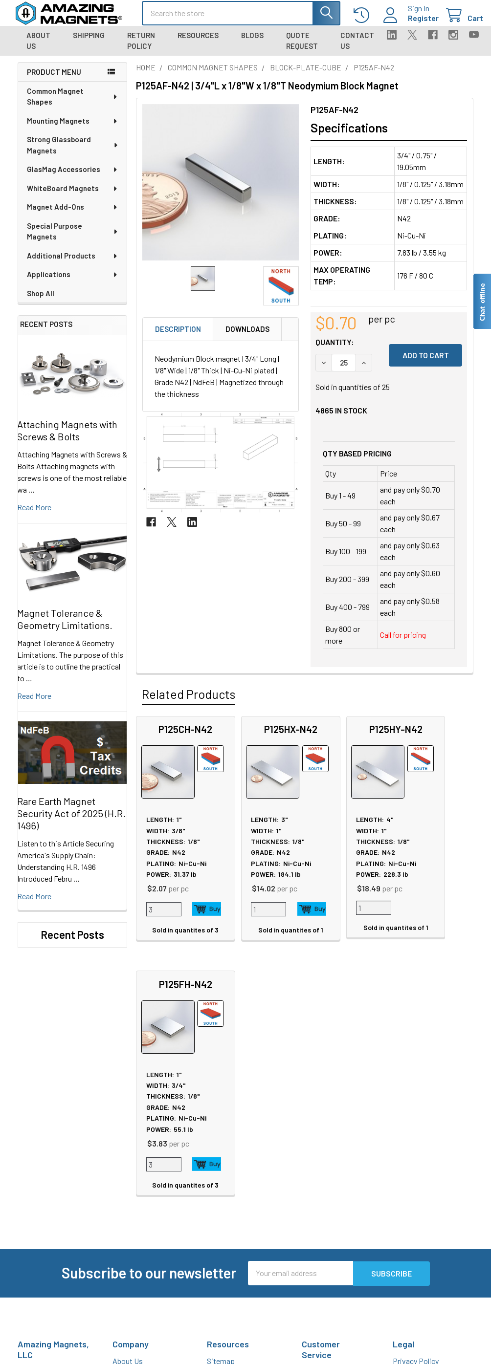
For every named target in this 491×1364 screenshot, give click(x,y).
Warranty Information (427, 1146)
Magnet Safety (230, 1135)
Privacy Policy (416, 1123)
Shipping (89, 42)
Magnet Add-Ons (72, 214)
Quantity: (334, 349)
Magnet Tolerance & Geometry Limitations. (64, 626)
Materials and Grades (145, 1262)
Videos (218, 1240)
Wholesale (413, 1211)
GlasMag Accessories (72, 177)
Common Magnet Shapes (72, 104)
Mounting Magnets (72, 128)
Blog (119, 1170)
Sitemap (221, 1123)
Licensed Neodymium (242, 1205)
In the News (131, 1146)
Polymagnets (134, 1297)
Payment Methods (422, 1182)
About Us (38, 48)
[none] (220, 190)
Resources (198, 42)
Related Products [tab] (188, 701)
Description (178, 336)
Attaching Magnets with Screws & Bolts (67, 438)
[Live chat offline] (481, 301)
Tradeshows (132, 1158)
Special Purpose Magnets (72, 239)
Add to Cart (197, 917)
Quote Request (302, 48)
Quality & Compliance (427, 1170)
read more (34, 514)
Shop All (40, 301)
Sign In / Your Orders (334, 1228)
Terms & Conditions (425, 1158)
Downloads (247, 336)
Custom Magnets (140, 1227)
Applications (72, 282)
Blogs (252, 42)
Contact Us (357, 48)
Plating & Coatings (237, 1170)
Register (413, 22)
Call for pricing (403, 642)
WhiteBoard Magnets (72, 196)
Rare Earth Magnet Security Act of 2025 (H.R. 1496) (71, 821)
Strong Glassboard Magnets (73, 153)
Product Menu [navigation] (54, 79)
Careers (124, 1135)
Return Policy (141, 48)
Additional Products (72, 263)
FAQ (308, 1145)
